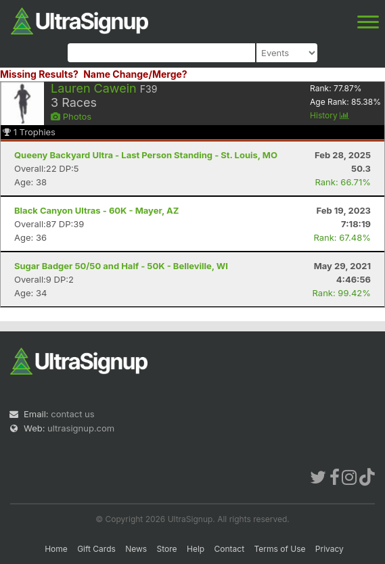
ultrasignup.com (80, 428)
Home (56, 549)
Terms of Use (279, 549)
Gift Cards (96, 549)
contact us (72, 413)
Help (195, 549)
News (136, 549)
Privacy (329, 549)
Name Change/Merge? (135, 74)
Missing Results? (39, 74)
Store (167, 549)
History (329, 115)
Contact (229, 549)
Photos (71, 116)
